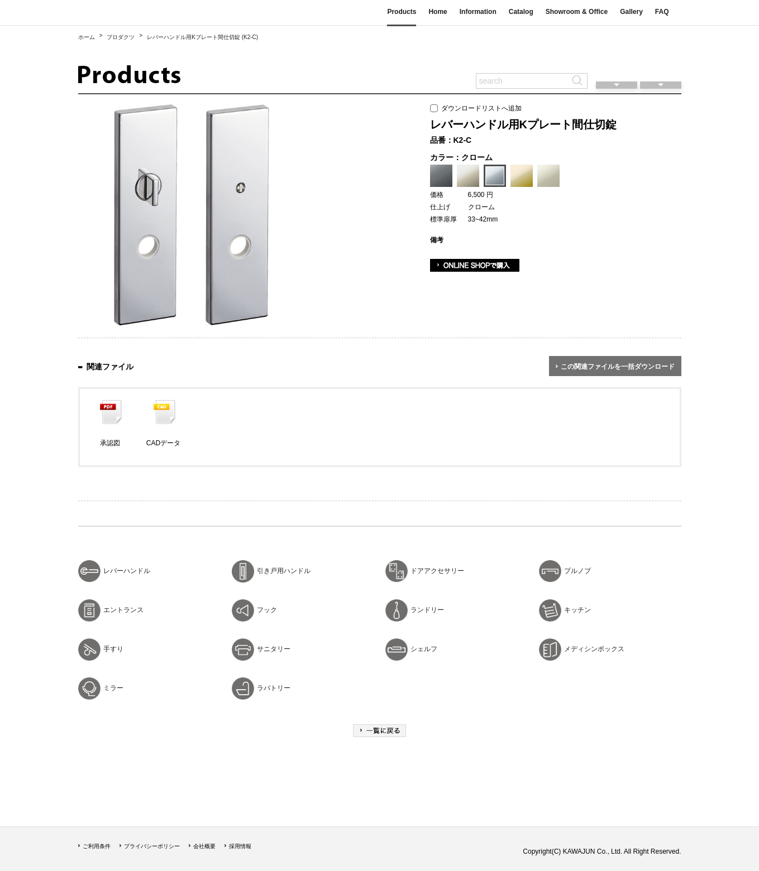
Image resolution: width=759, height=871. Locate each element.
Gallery (631, 12)
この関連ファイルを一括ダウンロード (618, 366)
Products (401, 12)
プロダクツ (121, 37)
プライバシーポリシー (152, 846)
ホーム (86, 37)
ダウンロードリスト (660, 64)
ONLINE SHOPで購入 (474, 265)
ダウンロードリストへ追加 (476, 108)
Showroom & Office (577, 12)
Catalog (521, 12)
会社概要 (204, 846)
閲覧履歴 (616, 64)
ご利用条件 (97, 846)
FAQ (662, 12)
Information (478, 12)
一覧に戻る (379, 730)
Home (437, 12)
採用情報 (240, 846)
